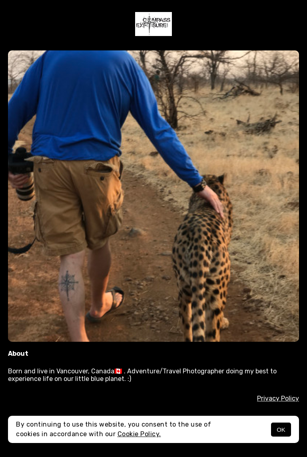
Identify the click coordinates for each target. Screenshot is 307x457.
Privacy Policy (278, 398)
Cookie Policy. (139, 434)
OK (281, 429)
